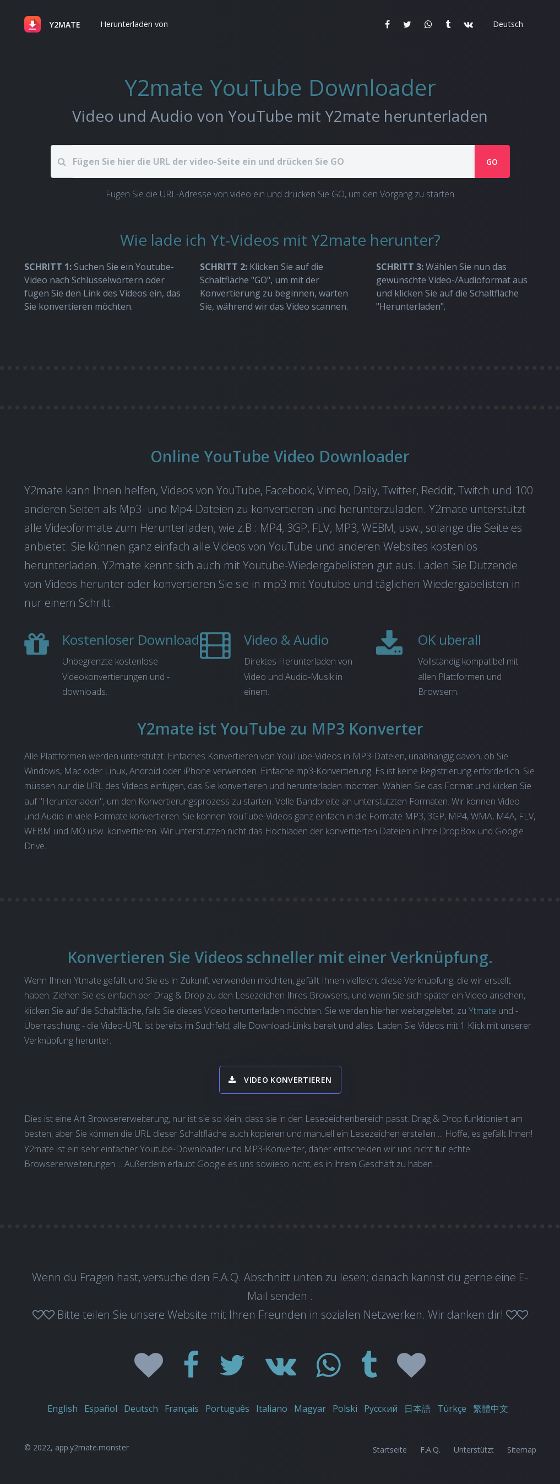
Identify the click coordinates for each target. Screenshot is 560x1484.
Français (182, 1408)
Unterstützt (474, 1449)
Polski (345, 1408)
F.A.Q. (430, 1449)
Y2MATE (65, 24)
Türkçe (451, 1408)
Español (100, 1408)
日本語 (417, 1408)
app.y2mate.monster (92, 1447)
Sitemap (521, 1449)
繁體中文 (490, 1408)
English (62, 1408)
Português (227, 1408)
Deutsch (141, 1408)
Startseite (390, 1449)
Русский (381, 1408)
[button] (133, 24)
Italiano (271, 1408)
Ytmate (482, 1011)
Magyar (310, 1408)
